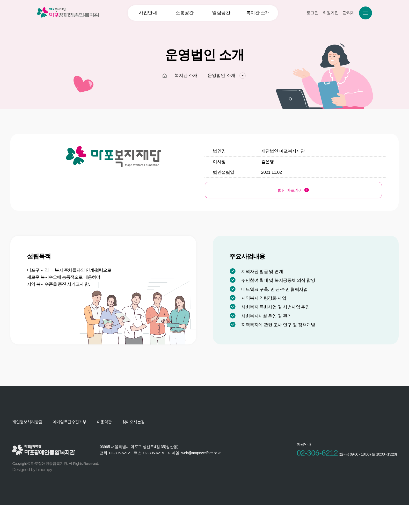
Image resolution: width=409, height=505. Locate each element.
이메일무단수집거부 (69, 422)
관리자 (349, 13)
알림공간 (221, 12)
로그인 (312, 13)
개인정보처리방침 (27, 422)
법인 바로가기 (245, 190)
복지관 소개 (258, 12)
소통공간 (185, 12)
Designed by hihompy (32, 469)
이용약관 (104, 422)
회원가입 (331, 13)
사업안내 (148, 12)
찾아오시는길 (133, 422)
